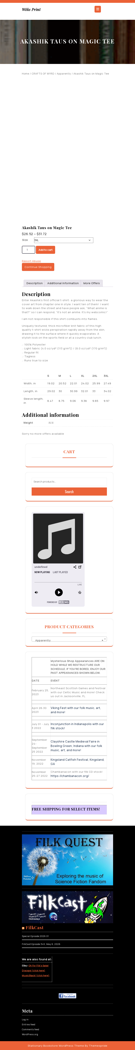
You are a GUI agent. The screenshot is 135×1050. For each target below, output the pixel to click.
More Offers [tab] (91, 283)
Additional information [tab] (63, 283)
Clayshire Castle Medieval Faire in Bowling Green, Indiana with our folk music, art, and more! (76, 746)
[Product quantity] (28, 250)
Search (69, 491)
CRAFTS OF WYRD (43, 73)
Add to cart (45, 250)
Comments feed (30, 1029)
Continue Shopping (38, 267)
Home (25, 73)
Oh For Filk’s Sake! (39, 965)
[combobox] (69, 639)
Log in (25, 1019)
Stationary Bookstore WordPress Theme (56, 1046)
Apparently (64, 73)
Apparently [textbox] (68, 640)
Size (25, 240)
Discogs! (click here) (33, 970)
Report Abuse (31, 261)
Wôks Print (31, 9)
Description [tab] (35, 283)
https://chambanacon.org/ (70, 776)
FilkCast (35, 927)
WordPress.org (30, 1034)
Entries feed (28, 1024)
